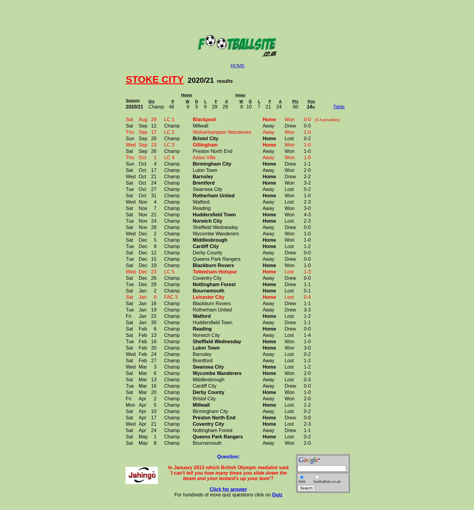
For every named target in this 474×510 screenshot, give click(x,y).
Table (339, 106)
